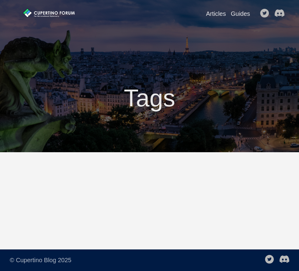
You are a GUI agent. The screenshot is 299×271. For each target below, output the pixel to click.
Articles (216, 13)
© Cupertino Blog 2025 (40, 260)
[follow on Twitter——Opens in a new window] (266, 13)
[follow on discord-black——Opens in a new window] (281, 13)
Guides (240, 13)
